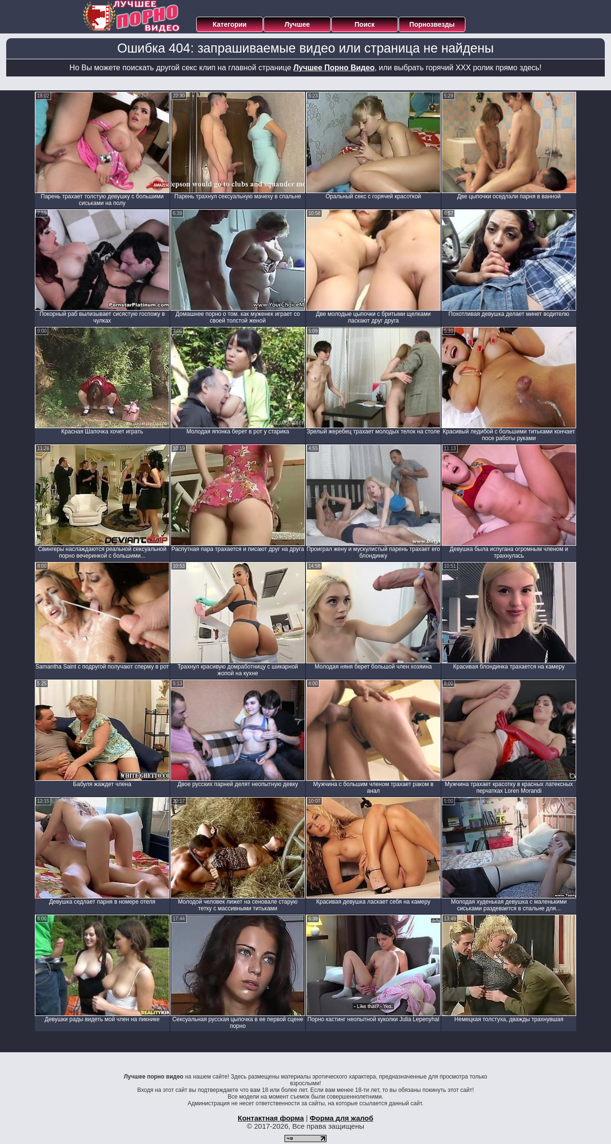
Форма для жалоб (341, 1118)
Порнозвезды (432, 24)
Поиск (365, 24)
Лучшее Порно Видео (334, 68)
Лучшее (297, 24)
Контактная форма (271, 1118)
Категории (230, 24)
